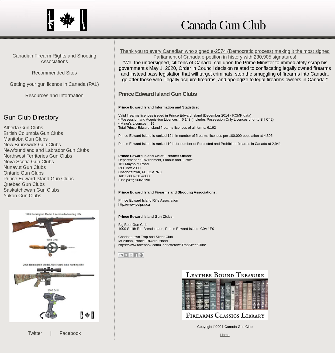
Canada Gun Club (223, 25)
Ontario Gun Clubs (24, 173)
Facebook (70, 333)
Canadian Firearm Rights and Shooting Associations (54, 58)
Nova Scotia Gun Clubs (29, 161)
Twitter (35, 333)
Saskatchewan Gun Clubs (31, 190)
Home (225, 335)
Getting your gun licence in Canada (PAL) (54, 84)
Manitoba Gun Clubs (26, 139)
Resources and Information (54, 95)
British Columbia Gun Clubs (33, 133)
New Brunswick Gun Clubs (32, 144)
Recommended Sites (54, 73)
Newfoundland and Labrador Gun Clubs (46, 150)
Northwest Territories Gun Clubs (38, 156)
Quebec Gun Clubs (24, 184)
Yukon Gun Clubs (22, 195)
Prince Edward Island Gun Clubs (39, 178)
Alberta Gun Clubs (23, 127)
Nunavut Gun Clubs (25, 167)
